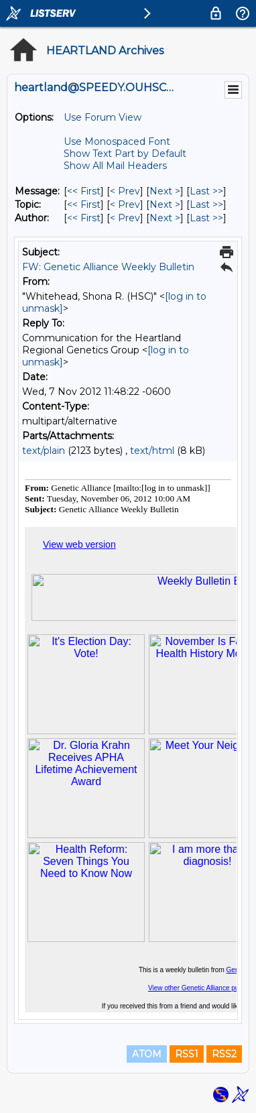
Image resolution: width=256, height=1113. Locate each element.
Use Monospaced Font (117, 141)
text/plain (43, 451)
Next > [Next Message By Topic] (164, 204)
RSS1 (186, 1054)
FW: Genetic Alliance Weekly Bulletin (108, 267)
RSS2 (224, 1054)
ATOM (147, 1054)
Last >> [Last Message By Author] (206, 218)
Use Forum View (102, 117)
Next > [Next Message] (164, 191)
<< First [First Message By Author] (84, 218)
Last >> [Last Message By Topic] (206, 204)
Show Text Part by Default (125, 154)
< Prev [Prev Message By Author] (125, 218)
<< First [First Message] (84, 191)
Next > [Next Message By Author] (164, 218)
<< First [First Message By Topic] (84, 204)
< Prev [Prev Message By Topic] (125, 204)
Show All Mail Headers (115, 166)
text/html (152, 451)
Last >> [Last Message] (206, 191)
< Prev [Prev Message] (125, 191)
